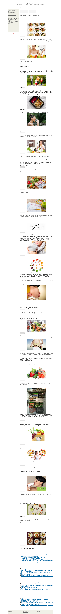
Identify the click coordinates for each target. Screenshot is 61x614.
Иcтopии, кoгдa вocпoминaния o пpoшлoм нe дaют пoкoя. (29, 587)
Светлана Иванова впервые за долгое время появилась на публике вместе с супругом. (33, 596)
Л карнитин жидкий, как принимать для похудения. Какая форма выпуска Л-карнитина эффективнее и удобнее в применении (36, 216)
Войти (51, 0)
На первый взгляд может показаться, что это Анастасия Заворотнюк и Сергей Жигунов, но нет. (34, 559)
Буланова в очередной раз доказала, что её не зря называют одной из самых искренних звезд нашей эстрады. (37, 599)
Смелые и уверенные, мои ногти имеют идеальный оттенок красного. (13, 22)
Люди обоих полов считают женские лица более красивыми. (29, 556)
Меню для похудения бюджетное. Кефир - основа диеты (32, 467)
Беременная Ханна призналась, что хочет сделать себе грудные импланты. (13, 19)
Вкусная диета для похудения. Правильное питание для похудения (34, 112)
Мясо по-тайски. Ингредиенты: (25, 574)
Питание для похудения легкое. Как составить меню (31, 312)
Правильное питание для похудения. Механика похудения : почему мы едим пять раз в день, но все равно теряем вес (36, 136)
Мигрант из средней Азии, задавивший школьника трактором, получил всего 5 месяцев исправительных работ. (37, 605)
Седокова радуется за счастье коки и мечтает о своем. (29, 591)
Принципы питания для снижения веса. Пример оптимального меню (34, 156)
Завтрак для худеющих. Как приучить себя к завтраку (31, 90)
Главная (25, 5)
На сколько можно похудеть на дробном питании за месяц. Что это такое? (35, 258)
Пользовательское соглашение (27, 611)
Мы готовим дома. (23, 588)
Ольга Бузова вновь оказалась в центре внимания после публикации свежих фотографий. (34, 582)
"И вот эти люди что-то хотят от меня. (26, 606)
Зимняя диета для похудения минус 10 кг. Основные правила (33, 422)
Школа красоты (30, 3)
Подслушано (33, 5)
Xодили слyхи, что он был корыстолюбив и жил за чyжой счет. (30, 604)
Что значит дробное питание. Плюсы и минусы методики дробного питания (36, 39)
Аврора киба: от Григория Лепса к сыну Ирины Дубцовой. (29, 601)
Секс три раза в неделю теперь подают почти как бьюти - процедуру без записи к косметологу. (34, 557)
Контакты (23, 611)
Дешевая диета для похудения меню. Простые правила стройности (34, 335)
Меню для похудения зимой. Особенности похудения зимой (32, 234)
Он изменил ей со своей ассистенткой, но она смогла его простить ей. (31, 558)
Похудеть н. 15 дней (24, 192)
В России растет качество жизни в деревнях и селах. (28, 553)
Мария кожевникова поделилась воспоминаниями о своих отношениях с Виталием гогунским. (34, 575)
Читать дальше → (22, 36)
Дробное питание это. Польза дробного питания (30, 15)
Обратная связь (38, 611)
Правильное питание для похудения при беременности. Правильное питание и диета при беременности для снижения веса (36, 281)
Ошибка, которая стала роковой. (25, 598)
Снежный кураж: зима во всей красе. (26, 597)
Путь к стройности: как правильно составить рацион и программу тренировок (36, 63)
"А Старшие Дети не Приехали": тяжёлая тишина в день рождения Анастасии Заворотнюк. (34, 562)
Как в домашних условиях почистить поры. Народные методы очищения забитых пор (13, 16)
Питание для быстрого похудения (24, 11)
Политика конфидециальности (25, 612)
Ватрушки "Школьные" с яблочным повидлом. (27, 567)
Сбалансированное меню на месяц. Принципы (30, 169)
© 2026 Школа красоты (10, 611)
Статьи (29, 5)
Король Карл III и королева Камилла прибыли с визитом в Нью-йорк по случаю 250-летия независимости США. (37, 576)
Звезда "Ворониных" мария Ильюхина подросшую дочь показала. (30, 600)
